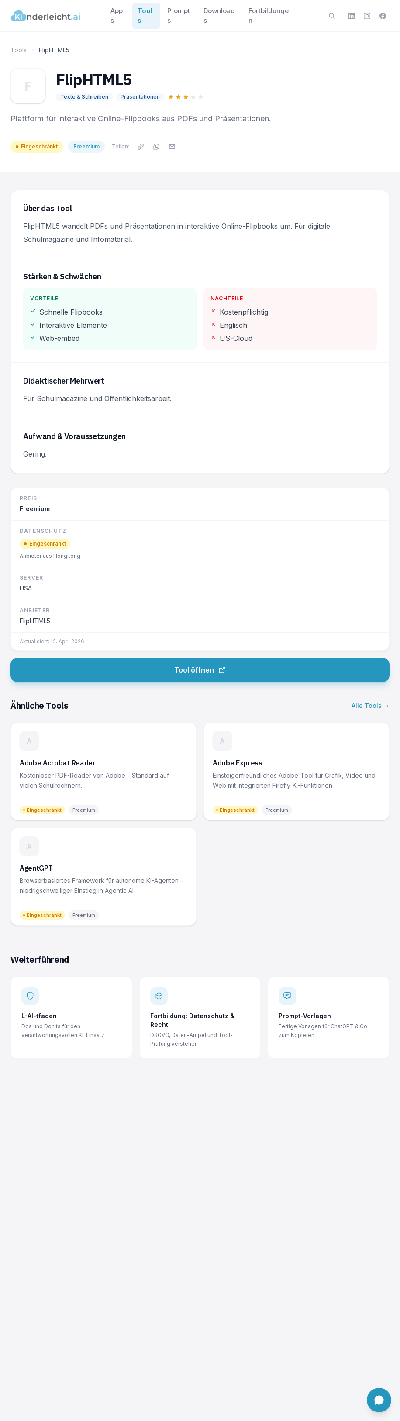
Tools (145, 16)
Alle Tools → (371, 705)
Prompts (178, 16)
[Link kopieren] (141, 147)
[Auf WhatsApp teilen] (156, 147)
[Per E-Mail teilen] (172, 147)
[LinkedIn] (351, 16)
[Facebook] (383, 16)
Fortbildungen (268, 16)
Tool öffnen (200, 670)
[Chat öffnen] (379, 1400)
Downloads (219, 16)
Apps (116, 16)
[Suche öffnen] (332, 15)
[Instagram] (367, 16)
